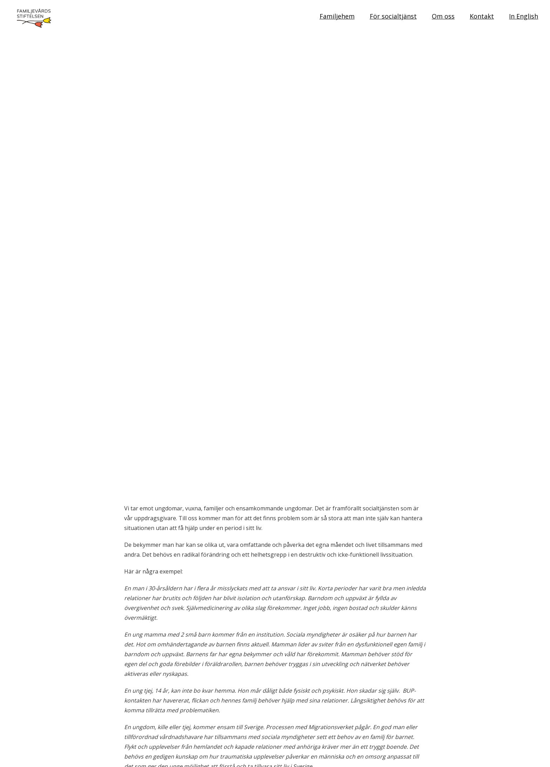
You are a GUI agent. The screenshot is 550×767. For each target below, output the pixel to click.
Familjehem (337, 16)
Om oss (443, 16)
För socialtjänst (393, 16)
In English (523, 16)
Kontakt (482, 16)
